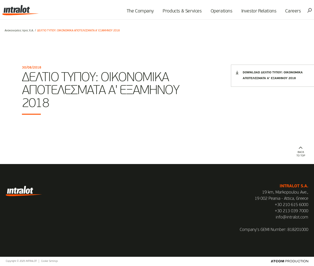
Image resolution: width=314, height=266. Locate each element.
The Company (138, 13)
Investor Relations (256, 13)
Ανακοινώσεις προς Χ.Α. (19, 30)
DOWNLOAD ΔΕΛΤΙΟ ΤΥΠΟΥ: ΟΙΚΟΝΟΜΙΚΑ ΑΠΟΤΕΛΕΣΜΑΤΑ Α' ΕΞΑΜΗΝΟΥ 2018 (269, 75)
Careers (291, 13)
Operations (219, 13)
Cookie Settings (49, 261)
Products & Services (180, 13)
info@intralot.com (292, 217)
